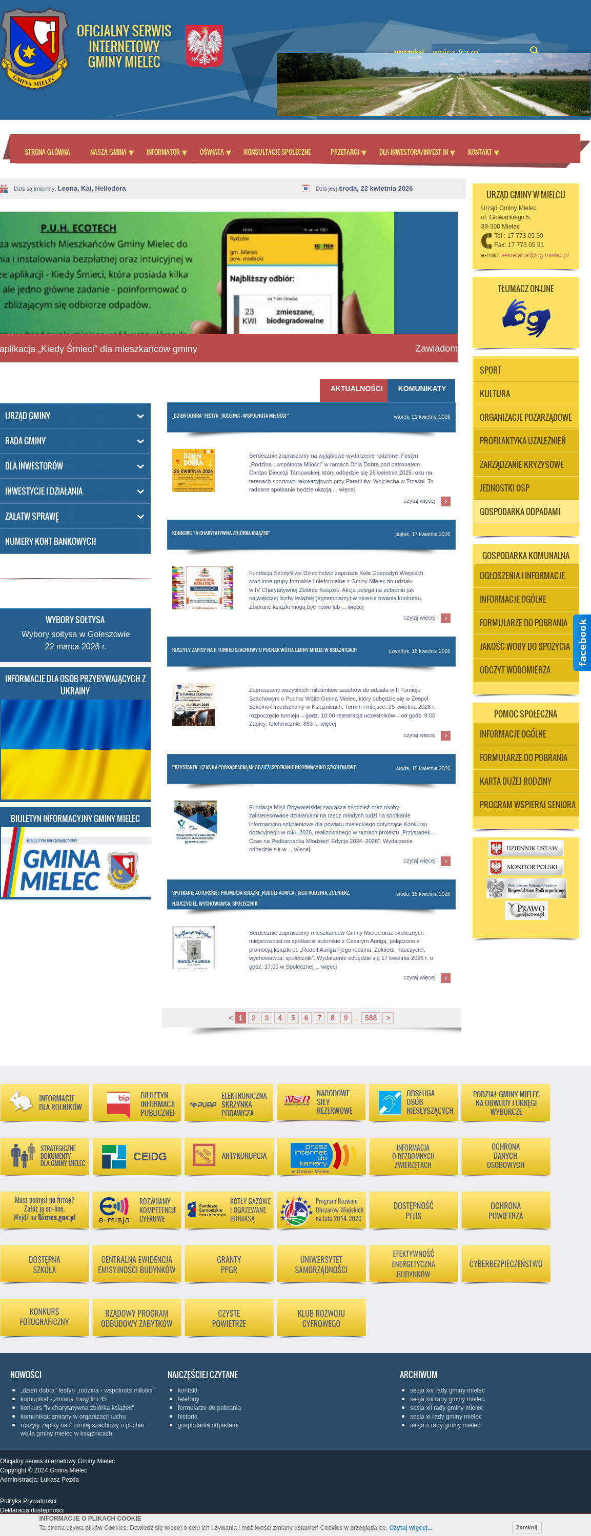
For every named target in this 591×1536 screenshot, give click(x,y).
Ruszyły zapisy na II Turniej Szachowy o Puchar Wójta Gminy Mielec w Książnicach (264, 649)
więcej (347, 489)
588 (371, 1018)
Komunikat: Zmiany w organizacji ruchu (73, 1416)
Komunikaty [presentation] (422, 388)
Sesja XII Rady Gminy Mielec (446, 1407)
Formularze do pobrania (209, 1407)
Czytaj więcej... (411, 1527)
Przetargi (345, 152)
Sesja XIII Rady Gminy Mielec (447, 1399)
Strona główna (47, 152)
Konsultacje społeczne (277, 152)
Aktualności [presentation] (355, 388)
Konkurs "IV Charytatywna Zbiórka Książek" (221, 533)
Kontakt (480, 152)
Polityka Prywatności (28, 1501)
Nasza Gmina (108, 152)
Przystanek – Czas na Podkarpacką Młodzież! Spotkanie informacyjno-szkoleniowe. (264, 767)
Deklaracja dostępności (32, 1510)
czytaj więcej (420, 501)
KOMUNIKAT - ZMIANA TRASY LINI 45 (64, 1399)
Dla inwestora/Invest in (413, 152)
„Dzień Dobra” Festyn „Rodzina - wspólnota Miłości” (230, 415)
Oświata (212, 152)
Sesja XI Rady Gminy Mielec (446, 1416)
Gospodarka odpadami (208, 1425)
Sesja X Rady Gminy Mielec (445, 1425)
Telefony (188, 1399)
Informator (163, 152)
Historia (188, 1416)
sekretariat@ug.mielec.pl (535, 255)
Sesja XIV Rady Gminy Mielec (447, 1390)
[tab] (421, 390)
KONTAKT (188, 1390)
